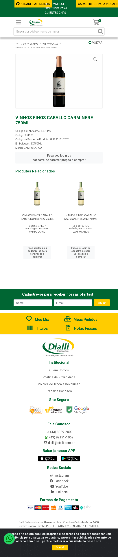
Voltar (95, 42)
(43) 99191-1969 (59, 437)
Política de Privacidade (59, 377)
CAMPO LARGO (33, 147)
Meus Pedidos (80, 319)
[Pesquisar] (100, 31)
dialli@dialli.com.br (59, 443)
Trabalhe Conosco (59, 391)
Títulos (37, 328)
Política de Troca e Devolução (59, 384)
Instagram (59, 475)
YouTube (59, 486)
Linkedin (59, 492)
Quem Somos (59, 370)
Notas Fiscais (81, 328)
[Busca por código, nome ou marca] (55, 31)
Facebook (59, 481)
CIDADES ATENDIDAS (33, 4)
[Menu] (18, 22)
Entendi (60, 547)
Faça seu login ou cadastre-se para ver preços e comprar (59, 158)
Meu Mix (37, 319)
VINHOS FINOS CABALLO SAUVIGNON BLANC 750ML (37, 217)
